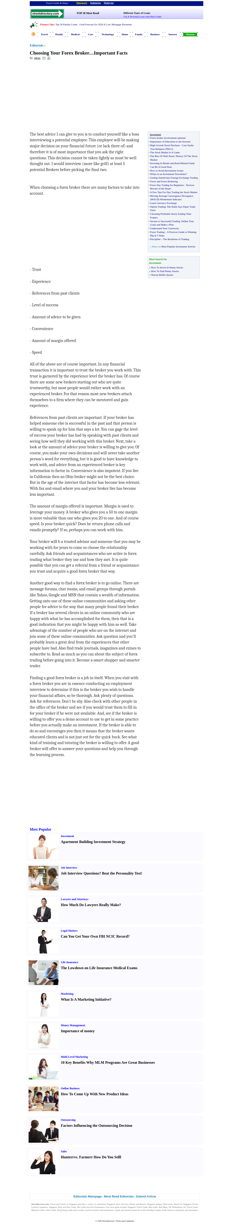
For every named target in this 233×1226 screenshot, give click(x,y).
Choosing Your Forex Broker (59, 53)
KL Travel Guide (190, 1207)
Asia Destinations (97, 1207)
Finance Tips (47, 24)
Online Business (70, 1088)
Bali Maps (163, 1207)
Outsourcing (68, 1120)
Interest (172, 34)
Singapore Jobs (37, 1213)
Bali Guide (153, 1207)
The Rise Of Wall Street (162, 156)
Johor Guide (51, 1210)
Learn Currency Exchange (163, 203)
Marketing (67, 993)
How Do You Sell (107, 1157)
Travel (44, 34)
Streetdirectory (108, 1221)
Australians (193, 1210)
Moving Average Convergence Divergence (171, 195)
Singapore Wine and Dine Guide (62, 1207)
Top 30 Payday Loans (66, 24)
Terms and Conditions (125, 1221)
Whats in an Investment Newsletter (168, 174)
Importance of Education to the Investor (170, 141)
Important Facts (110, 53)
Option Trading (158, 206)
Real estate (167, 1204)
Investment (67, 836)
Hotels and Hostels (138, 1204)
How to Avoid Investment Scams (166, 170)
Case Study (187, 145)
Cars (90, 34)
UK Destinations (175, 1207)
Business (154, 34)
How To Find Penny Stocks (165, 271)
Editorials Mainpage (88, 1196)
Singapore (81, 2)
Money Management (73, 1025)
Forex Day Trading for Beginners (167, 185)
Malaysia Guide (38, 1210)
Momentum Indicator (171, 199)
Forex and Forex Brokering (164, 181)
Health (59, 34)
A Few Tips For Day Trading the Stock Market (173, 192)
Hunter (66, 1157)
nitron (37, 58)
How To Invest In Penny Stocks (167, 267)
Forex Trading (157, 232)
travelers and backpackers (103, 1210)
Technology (108, 34)
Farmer (85, 1157)
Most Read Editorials (119, 1196)
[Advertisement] (67, 97)
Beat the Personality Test (121, 873)
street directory (122, 1204)
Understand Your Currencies (164, 228)
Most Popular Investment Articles (178, 246)
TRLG (169, 149)
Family (139, 34)
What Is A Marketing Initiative (85, 999)
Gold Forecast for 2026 (91, 24)
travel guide (115, 1207)
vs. (76, 1157)
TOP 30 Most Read (88, 13)
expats (117, 1210)
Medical (75, 34)
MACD (155, 199)
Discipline (155, 239)
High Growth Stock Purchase (165, 145)
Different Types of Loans (137, 13)
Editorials (36, 45)
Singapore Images (154, 1204)
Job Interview (69, 867)
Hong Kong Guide (65, 1210)
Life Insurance (69, 962)
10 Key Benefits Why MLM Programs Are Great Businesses (108, 1062)
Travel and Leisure (58, 1204)
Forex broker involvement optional (168, 137)
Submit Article (146, 1196)
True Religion (157, 149)
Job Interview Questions (80, 873)
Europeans (179, 1210)
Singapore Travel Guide (137, 1207)
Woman (190, 34)
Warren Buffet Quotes (162, 274)
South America (168, 1210)
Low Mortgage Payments (119, 24)
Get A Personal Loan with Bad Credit (142, 16)
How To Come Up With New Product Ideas (94, 1094)
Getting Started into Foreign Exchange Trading (174, 177)
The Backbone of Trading (176, 239)
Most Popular (40, 829)
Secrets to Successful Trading (165, 221)
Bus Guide (81, 1207)
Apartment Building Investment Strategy (93, 842)
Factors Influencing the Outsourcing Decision (96, 1125)
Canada (157, 1210)
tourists (127, 1210)
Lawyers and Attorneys (74, 899)
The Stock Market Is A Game (165, 152)
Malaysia (109, 2)
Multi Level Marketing (74, 1056)
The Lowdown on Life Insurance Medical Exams (99, 968)
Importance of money (78, 1031)
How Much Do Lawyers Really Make (90, 905)
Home (125, 34)
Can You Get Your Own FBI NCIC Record (94, 936)
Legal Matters (69, 930)
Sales (64, 1151)
